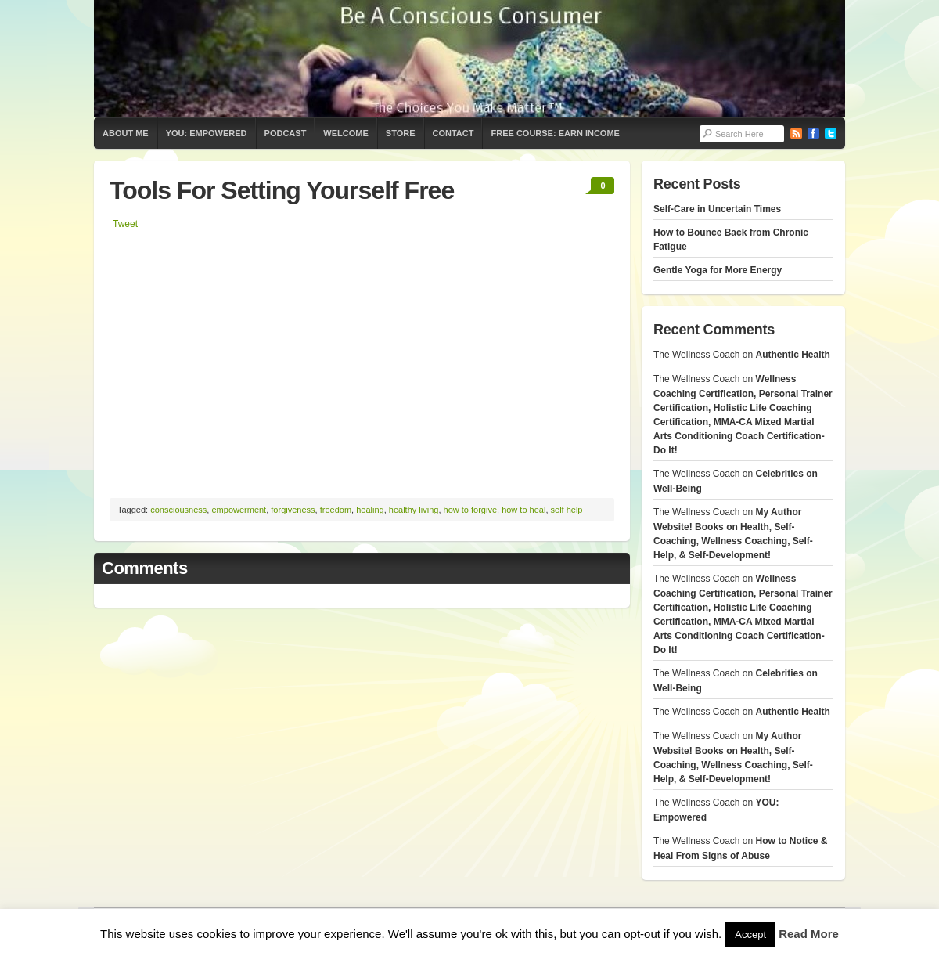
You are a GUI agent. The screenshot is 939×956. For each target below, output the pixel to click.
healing (369, 509)
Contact (453, 133)
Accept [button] (750, 934)
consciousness (178, 509)
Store (401, 133)
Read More (809, 933)
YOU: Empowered (206, 133)
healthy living (414, 509)
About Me (126, 133)
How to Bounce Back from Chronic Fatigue (730, 239)
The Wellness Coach (469, 58)
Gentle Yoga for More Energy (717, 270)
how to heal (523, 509)
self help (567, 509)
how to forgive (470, 509)
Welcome (345, 133)
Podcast (285, 133)
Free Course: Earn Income (555, 133)
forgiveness (293, 509)
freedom (335, 509)
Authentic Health (793, 354)
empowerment (238, 509)
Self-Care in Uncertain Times (717, 209)
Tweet (125, 223)
